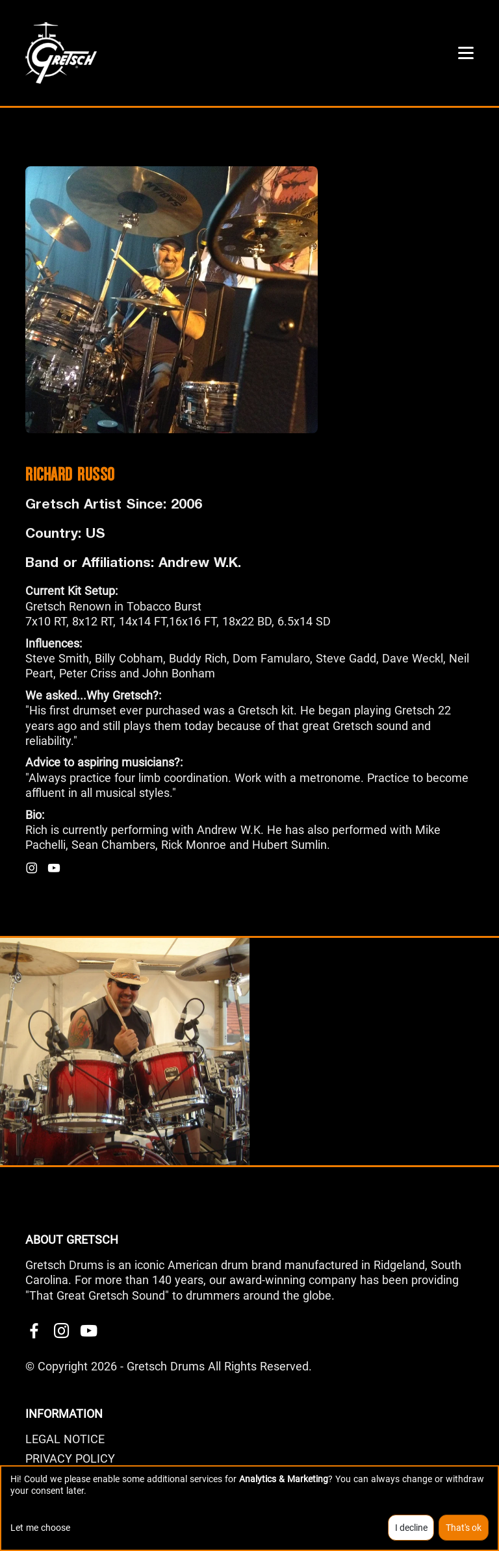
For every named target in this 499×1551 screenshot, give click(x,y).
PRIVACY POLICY (70, 1458)
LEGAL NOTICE (65, 1439)
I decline (411, 1527)
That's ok (463, 1527)
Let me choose (40, 1527)
